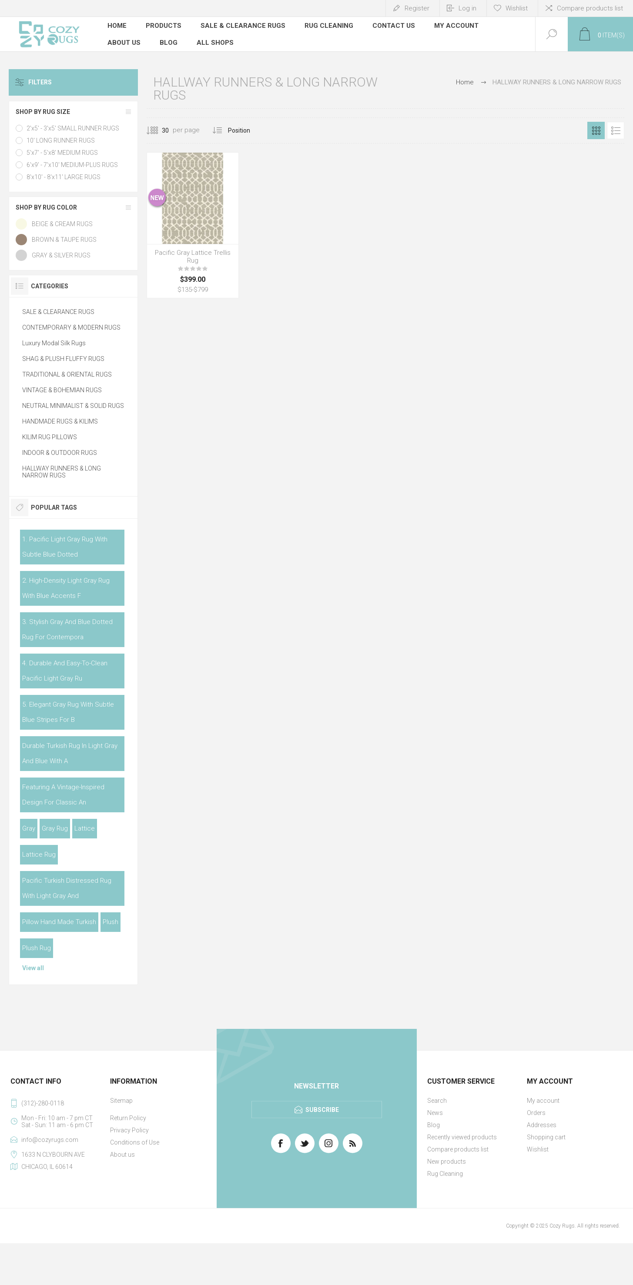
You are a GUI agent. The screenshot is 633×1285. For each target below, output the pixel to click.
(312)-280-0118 (42, 1103)
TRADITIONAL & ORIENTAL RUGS (67, 374)
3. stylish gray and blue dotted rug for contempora (67, 629)
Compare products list (590, 8)
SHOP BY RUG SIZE (43, 111)
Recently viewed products (462, 1137)
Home (465, 82)
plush (110, 922)
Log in (467, 8)
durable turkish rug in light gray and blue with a (69, 753)
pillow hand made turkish (59, 922)
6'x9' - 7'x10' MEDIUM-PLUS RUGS (72, 164)
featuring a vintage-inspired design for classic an (63, 794)
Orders (536, 1112)
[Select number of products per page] (159, 130)
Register (417, 8)
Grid (596, 130)
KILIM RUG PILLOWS (49, 437)
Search (437, 1100)
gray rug (55, 828)
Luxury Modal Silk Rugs (54, 343)
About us (122, 1154)
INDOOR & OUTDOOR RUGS (59, 452)
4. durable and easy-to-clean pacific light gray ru (64, 670)
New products (446, 1161)
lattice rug (39, 854)
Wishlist (538, 1149)
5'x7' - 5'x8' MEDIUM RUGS (62, 152)
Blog (433, 1124)
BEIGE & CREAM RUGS (62, 223)
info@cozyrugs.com (49, 1139)
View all (33, 968)
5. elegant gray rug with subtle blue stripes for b (68, 712)
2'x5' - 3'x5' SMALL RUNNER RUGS (73, 128)
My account (543, 1100)
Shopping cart (546, 1137)
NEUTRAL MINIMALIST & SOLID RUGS (73, 405)
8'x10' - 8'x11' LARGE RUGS (63, 177)
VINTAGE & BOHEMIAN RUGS (62, 390)
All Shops (215, 41)
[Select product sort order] (245, 130)
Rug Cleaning (445, 1173)
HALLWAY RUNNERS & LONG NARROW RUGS (61, 472)
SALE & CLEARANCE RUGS (58, 311)
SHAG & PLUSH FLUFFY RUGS (63, 358)
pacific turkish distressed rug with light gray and (66, 888)
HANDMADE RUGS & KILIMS (60, 421)
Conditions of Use (134, 1142)
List (615, 130)
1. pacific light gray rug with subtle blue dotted (64, 546)
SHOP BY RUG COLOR (46, 207)
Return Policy (128, 1118)
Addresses (541, 1124)
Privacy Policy (129, 1130)
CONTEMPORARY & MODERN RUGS (71, 327)
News (435, 1112)
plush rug (36, 948)
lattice (84, 828)
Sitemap (121, 1100)
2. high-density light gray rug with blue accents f (66, 588)
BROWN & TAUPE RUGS (64, 239)
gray (28, 828)
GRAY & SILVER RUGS (61, 255)
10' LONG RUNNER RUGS (61, 140)
